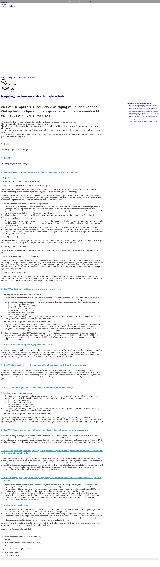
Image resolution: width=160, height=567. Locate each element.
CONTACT (156, 560)
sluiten (91, 1)
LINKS (127, 560)
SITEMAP (122, 560)
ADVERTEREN (115, 560)
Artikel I (130, 105)
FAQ (131, 560)
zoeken (3, 4)
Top (113, 563)
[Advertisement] (8, 42)
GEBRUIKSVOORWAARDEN (140, 560)
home (3, 77)
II (133, 105)
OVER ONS (107, 560)
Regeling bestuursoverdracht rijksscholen (21, 77)
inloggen (4, 6)
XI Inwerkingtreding (133, 123)
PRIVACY (150, 560)
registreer (12, 6)
